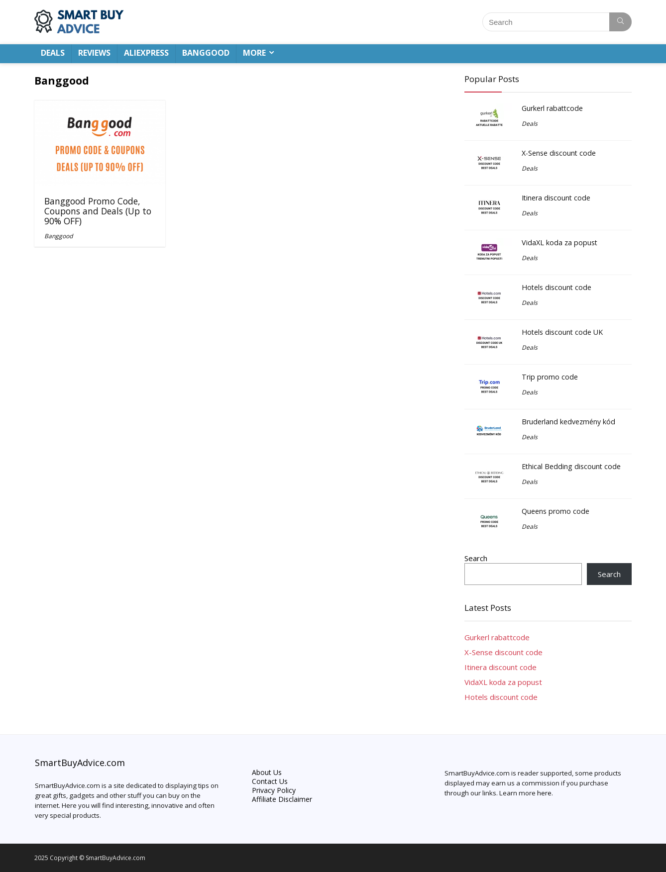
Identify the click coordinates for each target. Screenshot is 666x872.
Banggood (58, 236)
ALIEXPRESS (146, 52)
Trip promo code (550, 377)
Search (475, 558)
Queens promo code (555, 511)
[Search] (620, 21)
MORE (254, 52)
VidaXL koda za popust (559, 242)
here (544, 792)
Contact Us (270, 781)
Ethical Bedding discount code (571, 466)
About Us (267, 772)
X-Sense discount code (559, 153)
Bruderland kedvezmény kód (568, 421)
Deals (530, 123)
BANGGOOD (205, 52)
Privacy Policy (274, 790)
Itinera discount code (556, 197)
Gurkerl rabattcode (552, 108)
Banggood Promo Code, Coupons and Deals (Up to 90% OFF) (97, 211)
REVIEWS (94, 52)
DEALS (53, 52)
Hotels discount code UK (562, 332)
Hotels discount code (556, 287)
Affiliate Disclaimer (282, 799)
